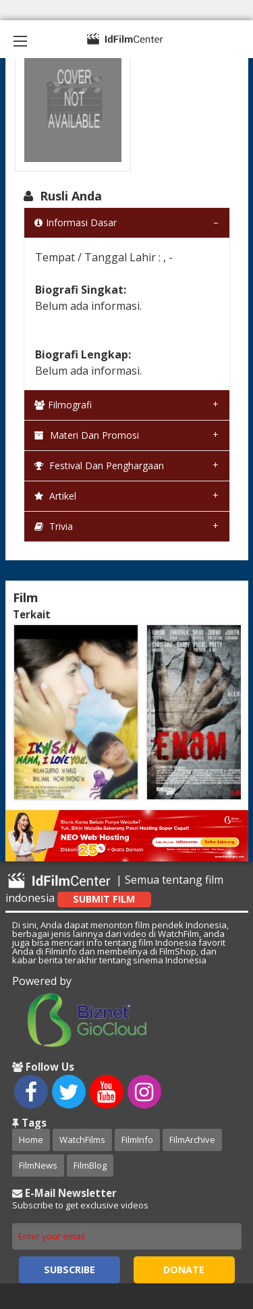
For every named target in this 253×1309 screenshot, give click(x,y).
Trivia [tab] (53, 526)
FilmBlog (90, 1165)
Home (31, 1139)
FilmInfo (137, 1139)
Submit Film (104, 898)
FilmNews (38, 1165)
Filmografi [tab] (63, 404)
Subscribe (69, 1269)
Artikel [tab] (55, 495)
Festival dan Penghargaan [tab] (99, 465)
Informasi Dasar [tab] (75, 222)
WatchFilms (82, 1139)
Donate (183, 1269)
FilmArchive (192, 1139)
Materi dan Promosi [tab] (86, 435)
